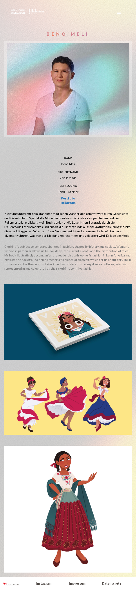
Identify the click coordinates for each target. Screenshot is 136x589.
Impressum (77, 583)
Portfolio (68, 198)
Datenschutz (111, 583)
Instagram (68, 203)
